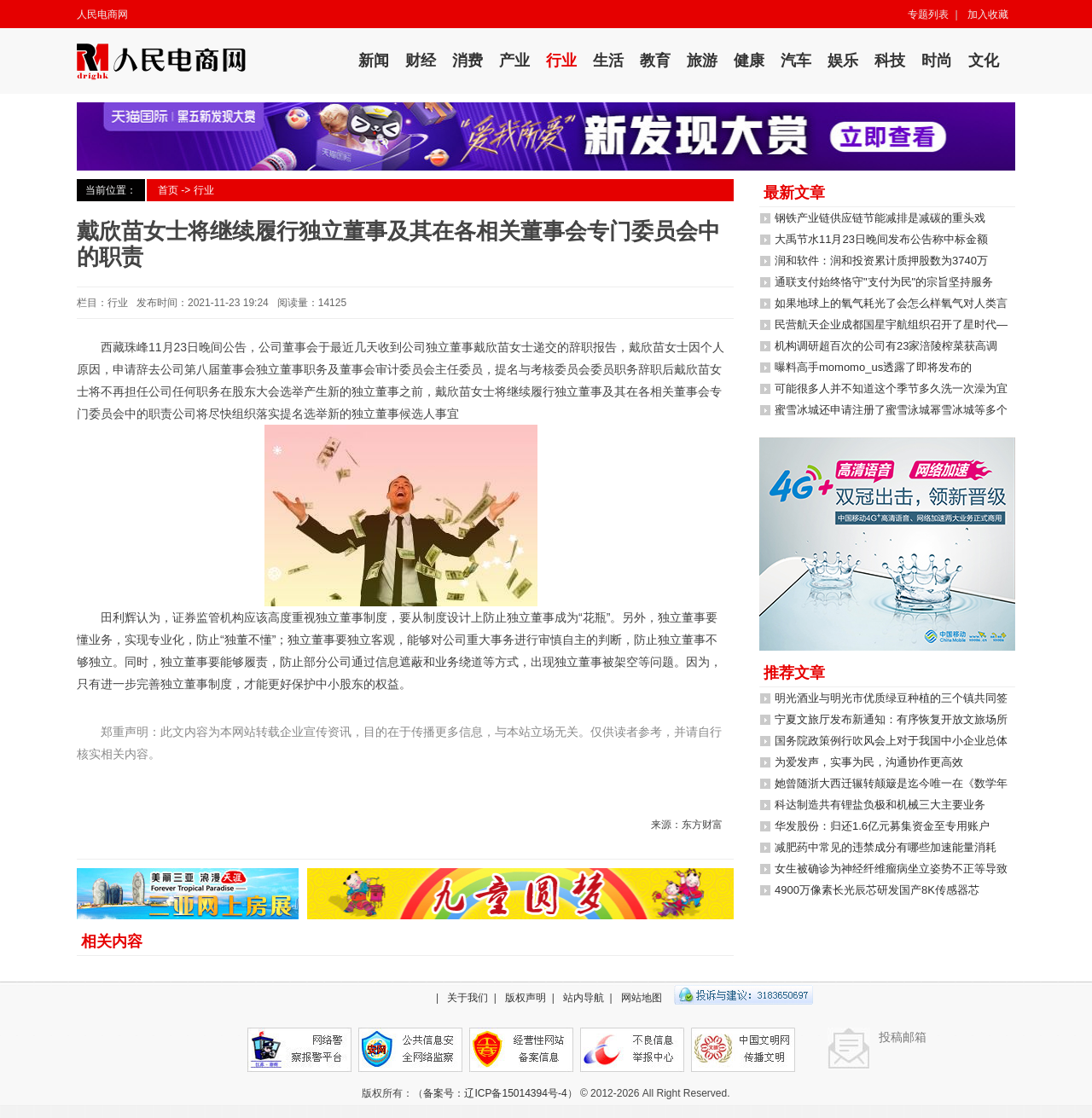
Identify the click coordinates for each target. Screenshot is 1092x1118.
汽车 (796, 60)
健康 (749, 60)
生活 (608, 60)
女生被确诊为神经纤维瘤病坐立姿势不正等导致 (891, 868)
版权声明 (525, 998)
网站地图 (641, 998)
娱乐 (843, 60)
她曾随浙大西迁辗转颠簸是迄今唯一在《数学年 (891, 783)
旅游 (702, 60)
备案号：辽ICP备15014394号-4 (494, 1093)
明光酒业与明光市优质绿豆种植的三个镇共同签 (891, 698)
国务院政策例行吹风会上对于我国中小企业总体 (891, 740)
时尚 (936, 60)
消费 (467, 60)
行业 (561, 60)
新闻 (373, 60)
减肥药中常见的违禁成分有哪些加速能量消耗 (885, 847)
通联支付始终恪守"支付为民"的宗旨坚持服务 (884, 281)
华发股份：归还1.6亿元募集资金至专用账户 (882, 826)
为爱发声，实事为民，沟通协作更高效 (869, 762)
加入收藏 (987, 14)
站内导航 (583, 998)
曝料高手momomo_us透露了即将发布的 (873, 367)
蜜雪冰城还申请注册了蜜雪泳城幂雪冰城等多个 (891, 409)
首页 (168, 190)
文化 (983, 60)
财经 (420, 60)
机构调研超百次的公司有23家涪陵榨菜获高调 (886, 345)
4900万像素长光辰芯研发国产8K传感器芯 (877, 889)
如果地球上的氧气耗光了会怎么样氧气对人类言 (891, 303)
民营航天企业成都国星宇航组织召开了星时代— (891, 324)
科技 (889, 60)
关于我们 (467, 998)
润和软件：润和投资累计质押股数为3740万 (881, 260)
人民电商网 (102, 14)
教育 (655, 60)
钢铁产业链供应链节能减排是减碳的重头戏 (880, 217)
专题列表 (928, 14)
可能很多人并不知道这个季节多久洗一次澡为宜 (891, 388)
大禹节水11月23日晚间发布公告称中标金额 (881, 239)
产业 (514, 60)
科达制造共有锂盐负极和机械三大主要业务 (880, 804)
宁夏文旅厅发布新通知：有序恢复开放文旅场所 (891, 719)
